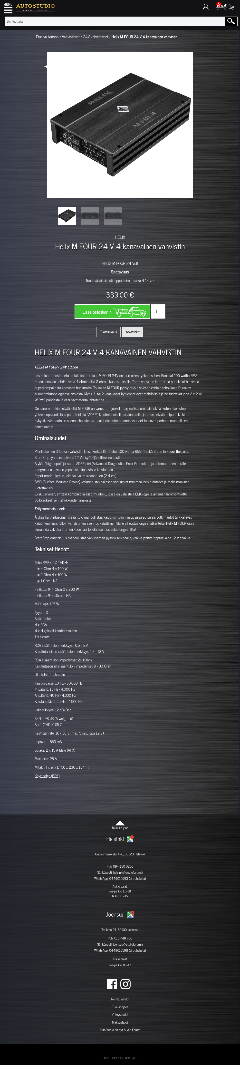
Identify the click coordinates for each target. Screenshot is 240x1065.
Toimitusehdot (120, 999)
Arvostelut (133, 332)
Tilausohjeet (120, 1007)
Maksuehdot (120, 1022)
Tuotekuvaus (108, 332)
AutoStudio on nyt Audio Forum (119, 1030)
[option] (66, 215)
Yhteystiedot (120, 1014)
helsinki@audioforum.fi (128, 872)
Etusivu (41, 37)
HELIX (120, 237)
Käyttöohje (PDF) (47, 776)
